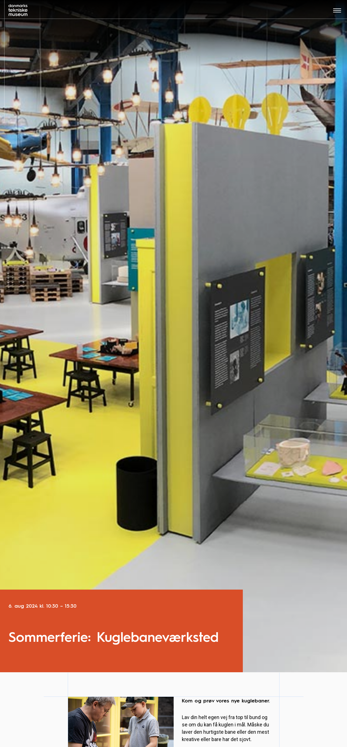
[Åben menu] (337, 12)
